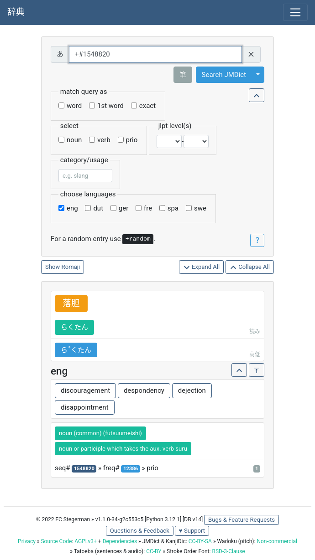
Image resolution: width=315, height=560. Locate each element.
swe (200, 208)
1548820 (84, 469)
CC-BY (153, 551)
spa (173, 208)
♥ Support (192, 530)
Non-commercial (277, 541)
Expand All (201, 267)
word (74, 106)
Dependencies (120, 541)
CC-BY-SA (200, 541)
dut (98, 208)
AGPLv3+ (85, 541)
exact (147, 106)
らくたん (74, 327)
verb (103, 140)
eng (72, 208)
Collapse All (250, 267)
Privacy (27, 541)
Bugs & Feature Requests (241, 519)
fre (148, 208)
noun (74, 140)
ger (123, 208)
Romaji (71, 266)
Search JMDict (224, 75)
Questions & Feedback (139, 530)
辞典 (16, 12)
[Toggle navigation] (295, 12)
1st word (110, 106)
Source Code (56, 541)
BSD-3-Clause (228, 551)
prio (132, 140)
